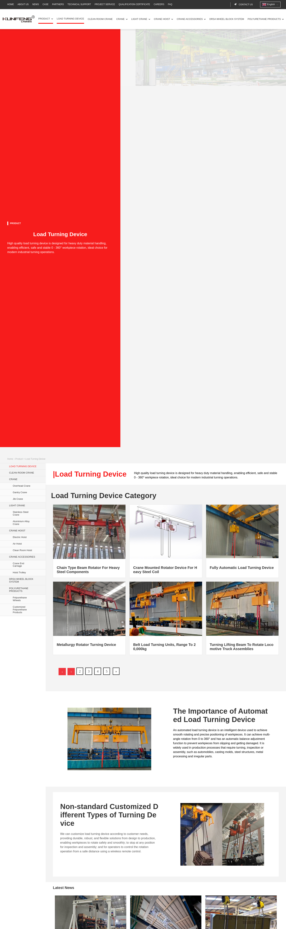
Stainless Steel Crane (20, 513)
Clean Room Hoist (22, 550)
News (35, 4)
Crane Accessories (190, 19)
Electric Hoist (20, 537)
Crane (120, 19)
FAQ (170, 4)
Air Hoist (17, 543)
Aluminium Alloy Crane (21, 522)
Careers (159, 4)
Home (10, 4)
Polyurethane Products (264, 19)
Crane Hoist (162, 19)
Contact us (245, 4)
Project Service (105, 4)
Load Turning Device (70, 18)
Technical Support (79, 4)
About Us (23, 4)
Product (44, 18)
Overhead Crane (21, 485)
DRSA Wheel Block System (226, 19)
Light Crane (139, 19)
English (268, 4)
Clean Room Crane (100, 19)
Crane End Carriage (18, 564)
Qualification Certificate (134, 4)
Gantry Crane (20, 492)
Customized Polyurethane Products (20, 609)
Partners (58, 4)
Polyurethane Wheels (20, 599)
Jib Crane (18, 499)
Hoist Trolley (19, 572)
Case (45, 4)
